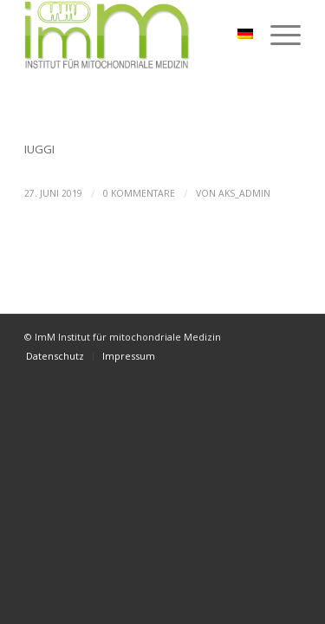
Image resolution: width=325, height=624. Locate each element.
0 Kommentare (139, 193)
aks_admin (244, 193)
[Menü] (277, 34)
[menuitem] (55, 355)
